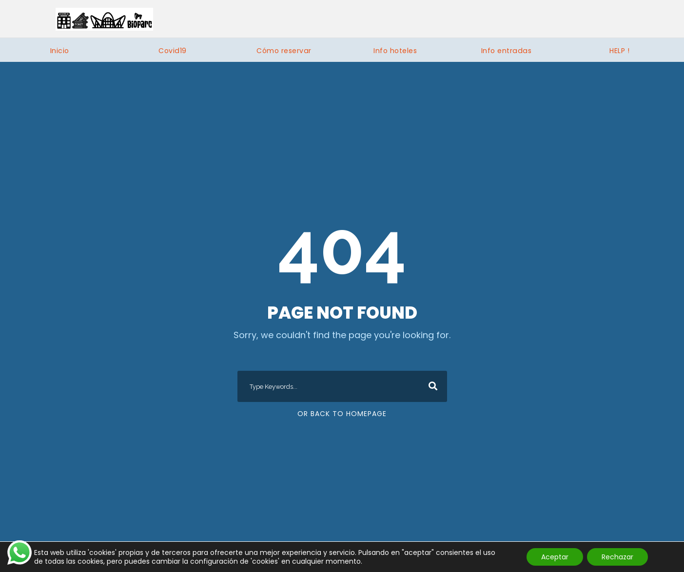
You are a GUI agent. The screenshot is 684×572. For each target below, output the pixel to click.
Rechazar (617, 557)
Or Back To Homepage (342, 414)
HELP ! (619, 51)
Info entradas (506, 51)
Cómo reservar (284, 51)
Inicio (59, 51)
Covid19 (172, 51)
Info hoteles (395, 51)
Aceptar (554, 557)
